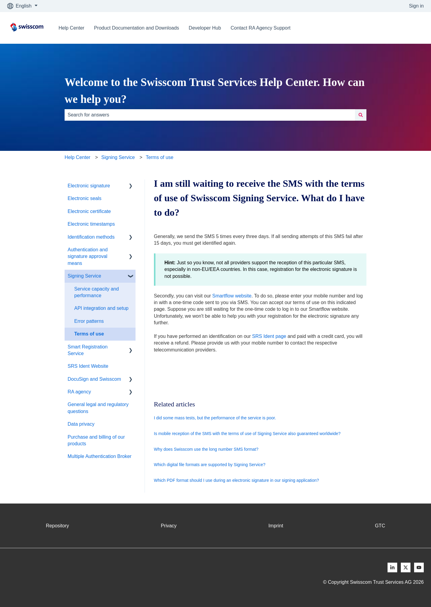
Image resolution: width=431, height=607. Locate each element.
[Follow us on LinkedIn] (392, 567)
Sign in (416, 5)
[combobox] (210, 115)
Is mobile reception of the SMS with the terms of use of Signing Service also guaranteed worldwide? (247, 433)
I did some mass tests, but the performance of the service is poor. (215, 417)
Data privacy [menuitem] (81, 424)
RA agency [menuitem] (79, 391)
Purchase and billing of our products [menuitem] (96, 440)
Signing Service (118, 157)
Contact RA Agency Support (260, 27)
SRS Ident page (269, 336)
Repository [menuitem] (57, 525)
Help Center (71, 27)
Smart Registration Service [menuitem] (88, 350)
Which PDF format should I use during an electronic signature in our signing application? (236, 480)
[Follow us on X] (405, 567)
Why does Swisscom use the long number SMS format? (206, 449)
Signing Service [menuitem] (84, 275)
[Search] (360, 115)
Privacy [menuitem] (169, 525)
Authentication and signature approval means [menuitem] (88, 256)
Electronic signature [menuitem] (89, 185)
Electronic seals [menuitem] (84, 198)
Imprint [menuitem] (275, 525)
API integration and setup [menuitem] (101, 308)
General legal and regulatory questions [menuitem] (98, 408)
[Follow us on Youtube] (419, 567)
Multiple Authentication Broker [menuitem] (100, 456)
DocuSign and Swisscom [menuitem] (94, 379)
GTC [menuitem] (380, 525)
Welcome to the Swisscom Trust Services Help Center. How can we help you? (215, 90)
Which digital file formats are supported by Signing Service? (210, 464)
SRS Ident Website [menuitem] (88, 366)
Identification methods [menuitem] (91, 237)
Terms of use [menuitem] (89, 333)
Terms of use (160, 157)
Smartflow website (231, 295)
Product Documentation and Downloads (136, 27)
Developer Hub (205, 27)
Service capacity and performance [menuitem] (96, 292)
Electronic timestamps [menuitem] (91, 224)
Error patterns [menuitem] (89, 321)
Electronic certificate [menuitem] (89, 211)
